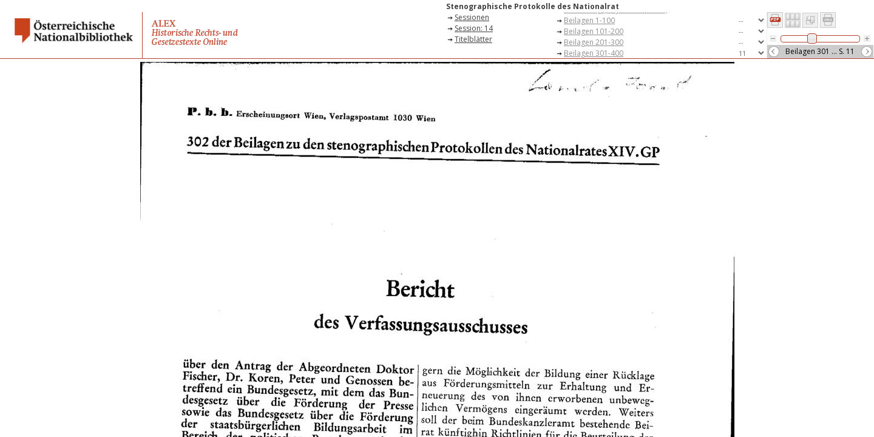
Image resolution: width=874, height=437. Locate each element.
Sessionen (472, 17)
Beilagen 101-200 (593, 31)
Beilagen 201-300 (593, 42)
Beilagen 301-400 (593, 53)
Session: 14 (474, 28)
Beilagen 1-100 (589, 20)
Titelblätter (473, 39)
